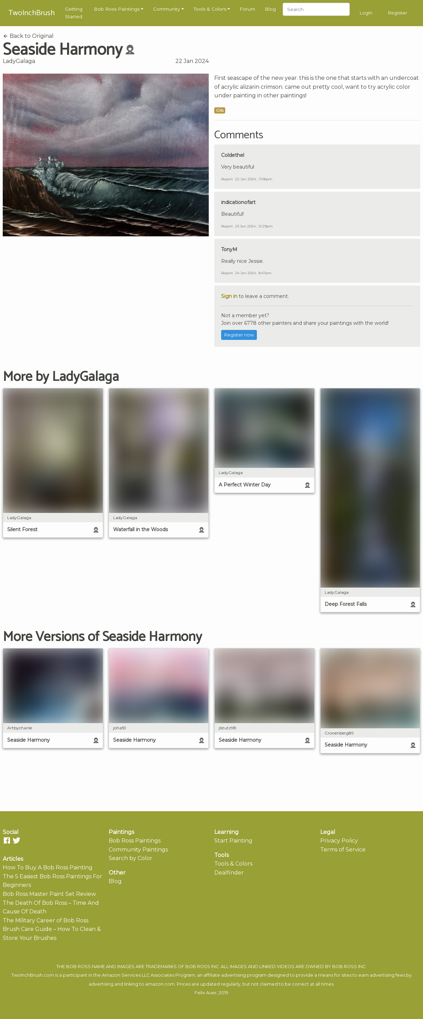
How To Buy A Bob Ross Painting (48, 867)
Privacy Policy (339, 840)
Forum (247, 9)
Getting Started (74, 12)
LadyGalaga (19, 61)
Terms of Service (343, 849)
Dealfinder (229, 872)
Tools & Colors (210, 9)
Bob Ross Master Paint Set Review (49, 894)
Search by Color (130, 858)
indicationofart (238, 202)
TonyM (229, 249)
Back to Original (28, 36)
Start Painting (233, 840)
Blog (270, 9)
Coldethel (232, 155)
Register (397, 12)
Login (365, 12)
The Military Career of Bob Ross (45, 920)
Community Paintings (138, 849)
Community (166, 9)
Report (227, 179)
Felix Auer (206, 992)
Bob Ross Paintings (117, 9)
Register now (239, 334)
